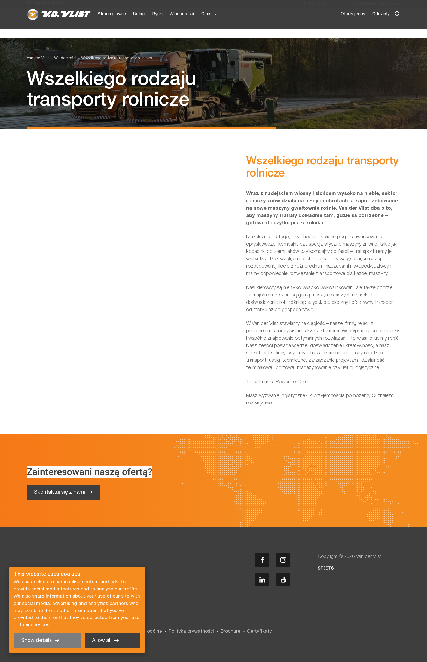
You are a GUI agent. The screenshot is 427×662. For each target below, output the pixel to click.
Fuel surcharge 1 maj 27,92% (374, 5)
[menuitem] (62, 58)
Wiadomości (182, 24)
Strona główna (111, 24)
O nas (207, 24)
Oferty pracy (353, 24)
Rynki (157, 24)
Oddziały (380, 24)
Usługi (139, 24)
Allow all (101, 640)
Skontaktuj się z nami (59, 492)
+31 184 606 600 (311, 5)
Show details (36, 640)
